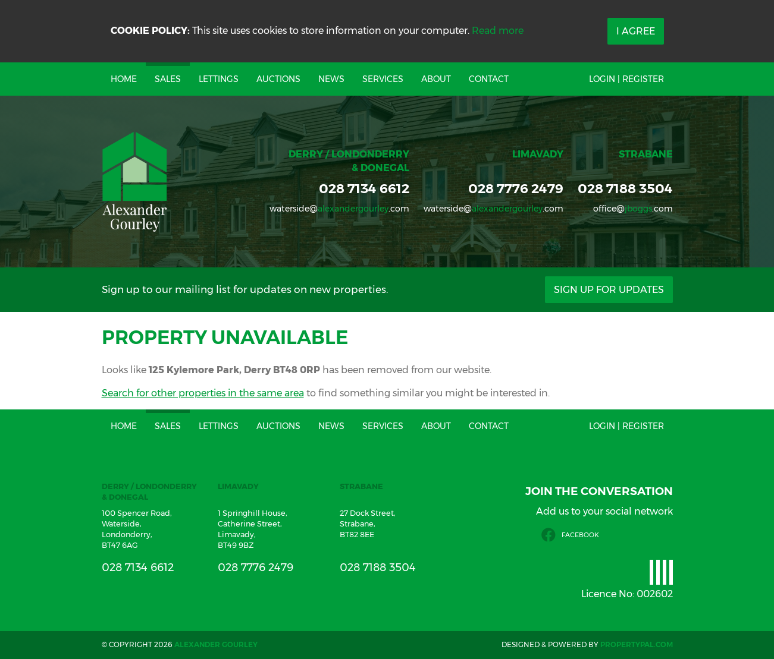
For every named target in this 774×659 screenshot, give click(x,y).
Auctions (278, 79)
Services (382, 79)
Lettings (219, 79)
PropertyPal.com (636, 644)
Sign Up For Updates (609, 289)
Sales (168, 79)
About (436, 79)
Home (124, 79)
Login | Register (626, 79)
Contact (489, 79)
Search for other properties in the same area (203, 393)
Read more (498, 30)
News (331, 79)
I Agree (635, 31)
